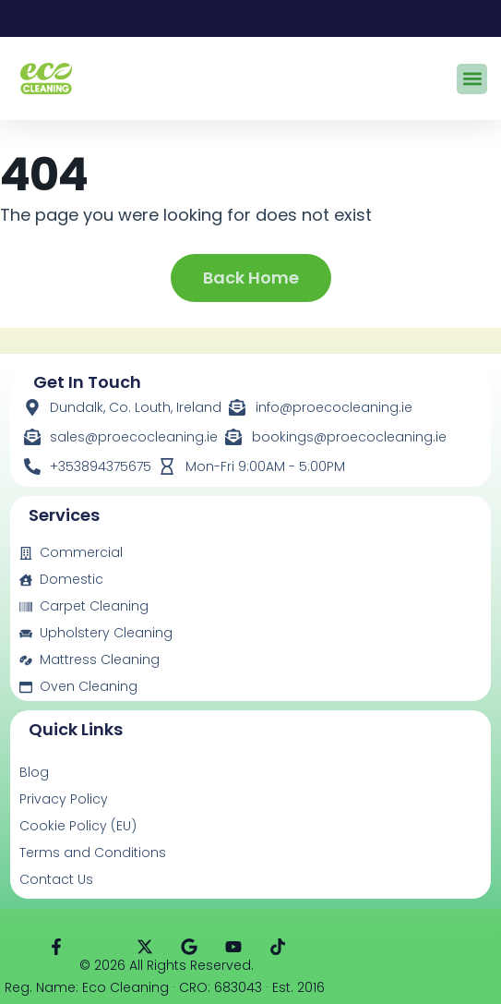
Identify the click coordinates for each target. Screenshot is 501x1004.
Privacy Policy (63, 799)
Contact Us (56, 879)
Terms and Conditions (92, 852)
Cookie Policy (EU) (78, 826)
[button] (472, 79)
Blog (34, 772)
